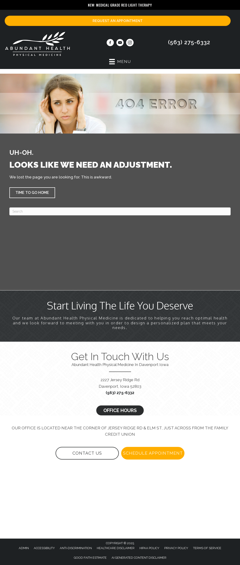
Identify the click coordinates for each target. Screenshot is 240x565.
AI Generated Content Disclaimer (139, 557)
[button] (32, 192)
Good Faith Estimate (90, 557)
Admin (24, 548)
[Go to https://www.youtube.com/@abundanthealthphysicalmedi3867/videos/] (120, 43)
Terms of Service (207, 548)
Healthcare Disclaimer (116, 548)
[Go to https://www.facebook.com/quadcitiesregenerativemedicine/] (110, 43)
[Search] (120, 211)
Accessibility (44, 548)
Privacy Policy (176, 548)
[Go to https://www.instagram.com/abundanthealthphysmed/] (130, 43)
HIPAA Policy (149, 548)
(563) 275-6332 (189, 42)
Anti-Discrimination (76, 548)
